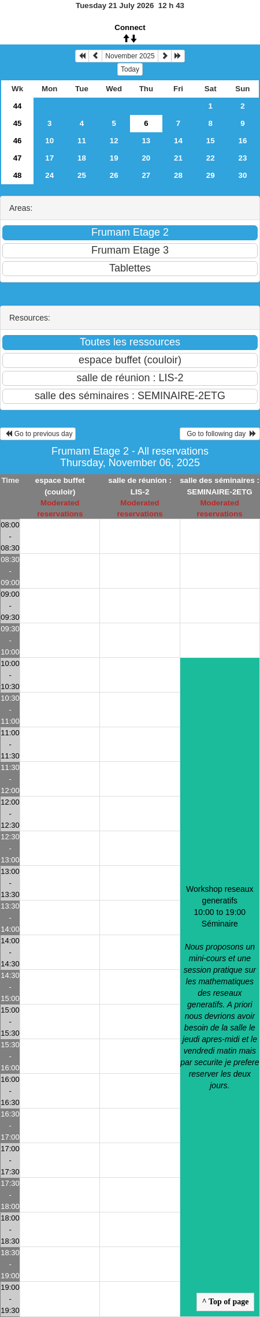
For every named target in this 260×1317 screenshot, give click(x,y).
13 (146, 140)
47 (17, 158)
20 (146, 158)
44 (17, 106)
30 (242, 175)
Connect (129, 27)
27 (146, 175)
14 (178, 140)
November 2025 (129, 56)
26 (114, 175)
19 (114, 158)
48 (17, 175)
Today (130, 69)
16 (242, 140)
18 (81, 158)
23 (242, 158)
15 (210, 140)
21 (178, 158)
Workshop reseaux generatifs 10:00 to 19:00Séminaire (219, 987)
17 (49, 158)
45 (17, 123)
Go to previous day (37, 434)
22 (210, 158)
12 (114, 140)
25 (81, 175)
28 (178, 175)
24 (49, 175)
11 (81, 140)
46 (17, 140)
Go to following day (220, 434)
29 (210, 175)
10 (49, 140)
